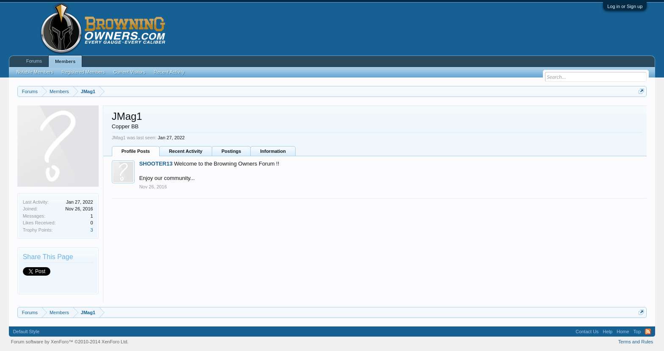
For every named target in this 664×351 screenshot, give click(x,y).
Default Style (26, 331)
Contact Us (586, 331)
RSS (648, 331)
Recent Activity (185, 151)
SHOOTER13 (156, 163)
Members (65, 61)
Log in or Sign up (624, 6)
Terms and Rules (635, 341)
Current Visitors (129, 72)
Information (273, 151)
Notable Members (35, 72)
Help (608, 331)
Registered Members (83, 72)
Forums (34, 61)
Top (637, 331)
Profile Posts (136, 151)
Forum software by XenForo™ (70, 341)
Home (623, 331)
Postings (231, 151)
